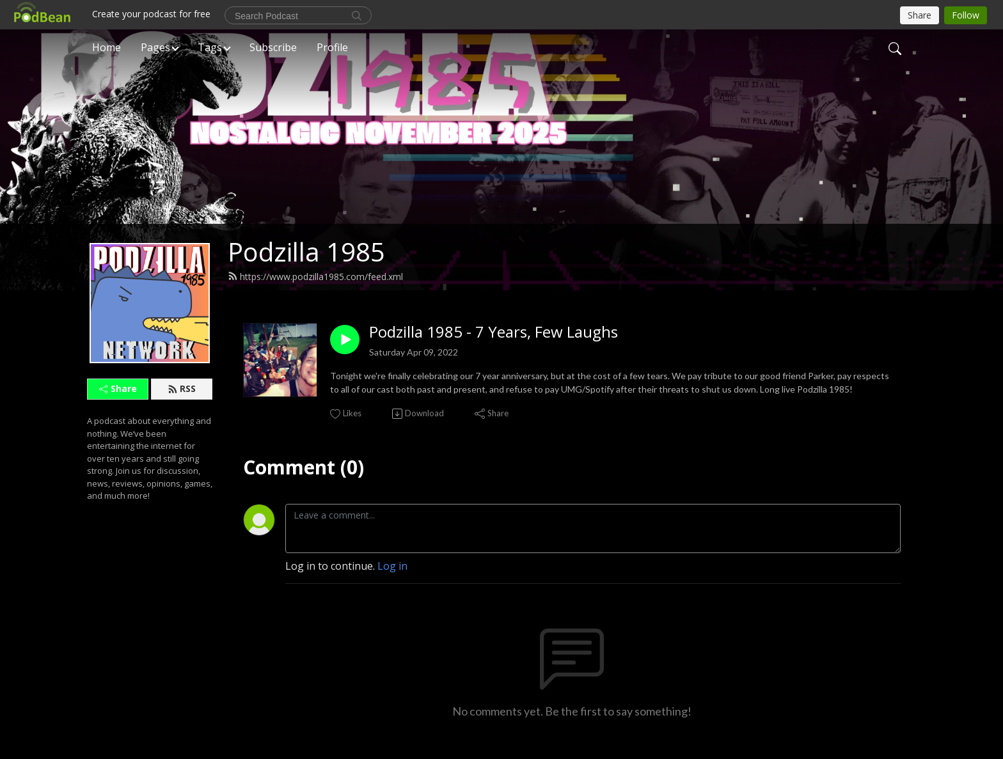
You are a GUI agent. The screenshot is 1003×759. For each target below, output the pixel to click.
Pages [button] (155, 47)
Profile (332, 47)
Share (118, 388)
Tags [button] (210, 47)
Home (106, 47)
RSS (182, 388)
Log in (392, 566)
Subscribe (273, 47)
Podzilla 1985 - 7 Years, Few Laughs (493, 332)
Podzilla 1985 (306, 251)
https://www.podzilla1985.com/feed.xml (315, 276)
